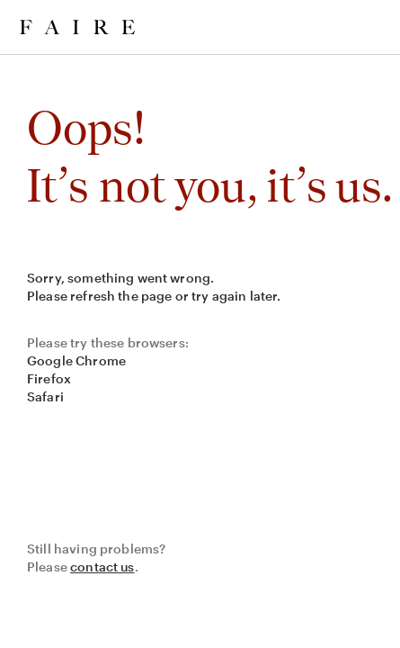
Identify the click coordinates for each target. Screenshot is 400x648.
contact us (102, 566)
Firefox (49, 378)
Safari (45, 396)
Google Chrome (76, 360)
